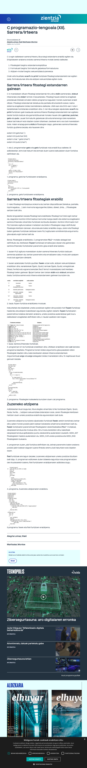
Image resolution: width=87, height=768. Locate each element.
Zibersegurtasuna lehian (19, 659)
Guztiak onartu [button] (35, 759)
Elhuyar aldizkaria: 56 (13, 39)
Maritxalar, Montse (30, 42)
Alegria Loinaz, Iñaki (15, 42)
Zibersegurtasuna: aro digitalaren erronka (41, 620)
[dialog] (43, 752)
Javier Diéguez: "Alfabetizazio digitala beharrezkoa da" (25, 629)
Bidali (13, 561)
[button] (8, 19)
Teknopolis (15, 571)
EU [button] (16, 50)
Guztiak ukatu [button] (52, 759)
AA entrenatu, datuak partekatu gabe (25, 643)
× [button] (84, 739)
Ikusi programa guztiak (70, 675)
